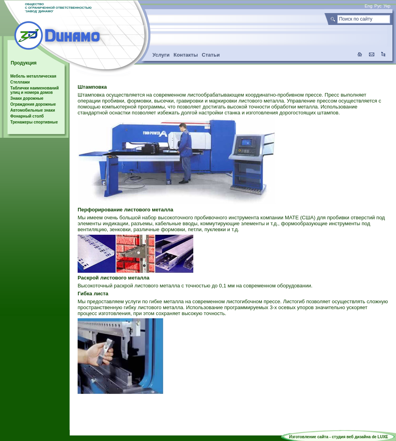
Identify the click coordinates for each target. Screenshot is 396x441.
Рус (377, 6)
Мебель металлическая (33, 76)
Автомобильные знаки (32, 110)
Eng (369, 6)
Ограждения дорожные (33, 104)
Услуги (160, 55)
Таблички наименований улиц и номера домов (34, 90)
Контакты (185, 55)
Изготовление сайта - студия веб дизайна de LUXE (338, 437)
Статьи (211, 55)
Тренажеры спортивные (34, 122)
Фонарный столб (27, 116)
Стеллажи (20, 82)
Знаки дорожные (27, 98)
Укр (387, 6)
